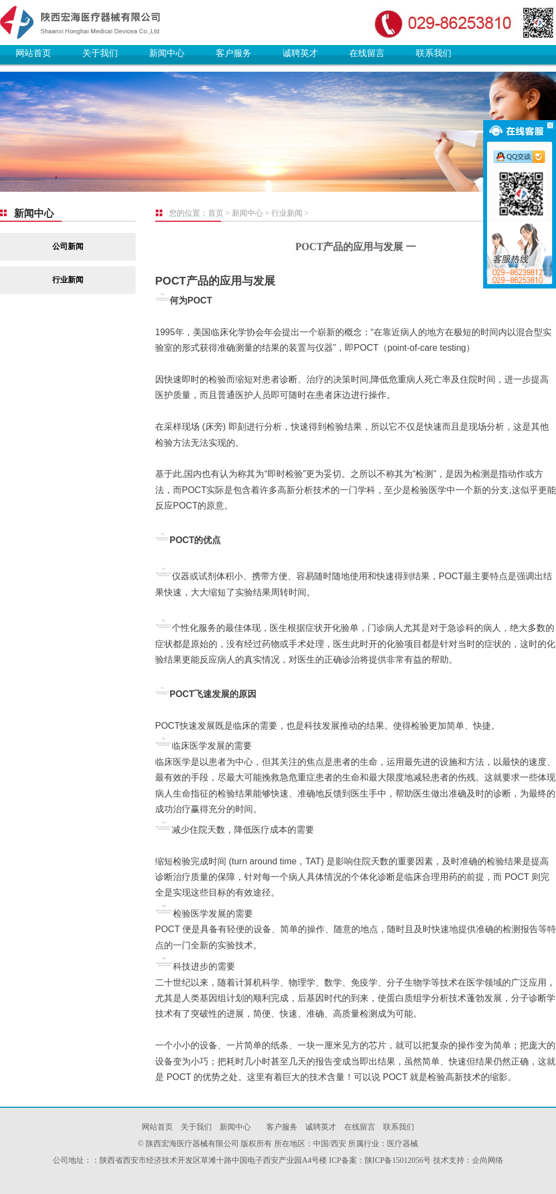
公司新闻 (67, 246)
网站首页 (33, 53)
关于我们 (100, 53)
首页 (216, 213)
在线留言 (367, 53)
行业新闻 (67, 280)
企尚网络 (487, 1160)
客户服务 (233, 53)
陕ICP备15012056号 (398, 1160)
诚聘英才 (300, 53)
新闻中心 (167, 53)
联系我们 (433, 53)
